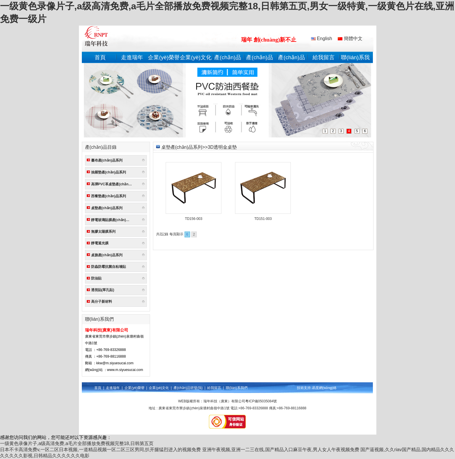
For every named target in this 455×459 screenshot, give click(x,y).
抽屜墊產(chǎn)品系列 (108, 172)
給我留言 (324, 57)
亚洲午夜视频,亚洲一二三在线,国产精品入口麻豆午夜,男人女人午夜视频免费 (280, 449)
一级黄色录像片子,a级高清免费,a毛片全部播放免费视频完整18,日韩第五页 (77, 443)
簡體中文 (350, 38)
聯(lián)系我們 (237, 388)
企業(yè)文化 (196, 57)
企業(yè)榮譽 (164, 57)
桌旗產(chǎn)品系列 (106, 255)
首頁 (100, 57)
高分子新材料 (101, 302)
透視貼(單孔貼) (102, 290)
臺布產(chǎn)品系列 (106, 160)
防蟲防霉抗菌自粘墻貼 (108, 267)
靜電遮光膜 (100, 243)
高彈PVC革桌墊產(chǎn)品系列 (112, 184)
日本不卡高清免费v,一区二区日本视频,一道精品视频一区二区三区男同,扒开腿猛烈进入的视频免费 (100, 449)
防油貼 (96, 278)
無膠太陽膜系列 (103, 232)
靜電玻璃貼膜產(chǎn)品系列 (112, 220)
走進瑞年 (132, 57)
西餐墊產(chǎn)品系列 (108, 196)
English (321, 38)
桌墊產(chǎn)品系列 (106, 208)
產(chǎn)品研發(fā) (188, 388)
